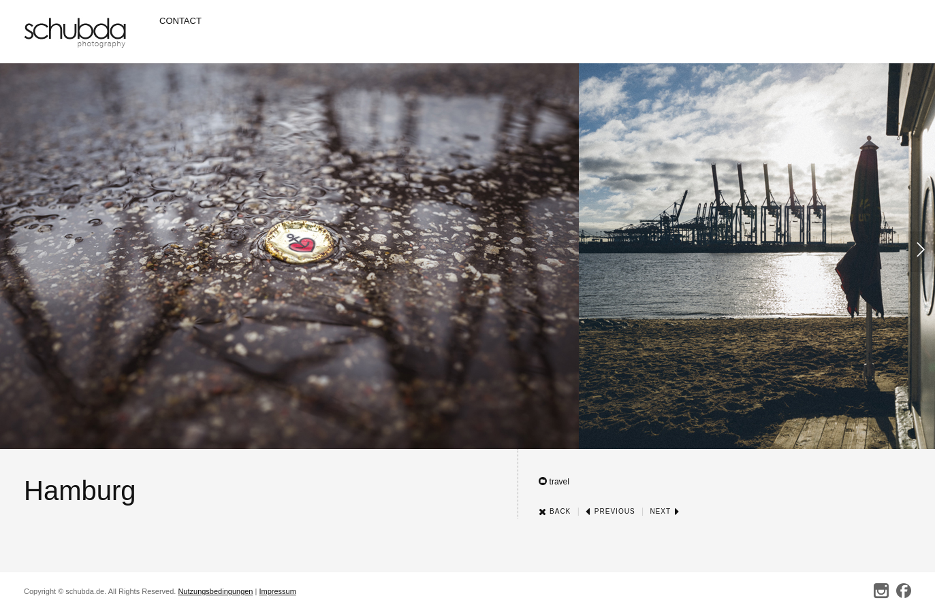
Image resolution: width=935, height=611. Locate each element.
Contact (180, 21)
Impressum (277, 591)
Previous (610, 511)
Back (555, 511)
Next (664, 511)
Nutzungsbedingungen (215, 591)
